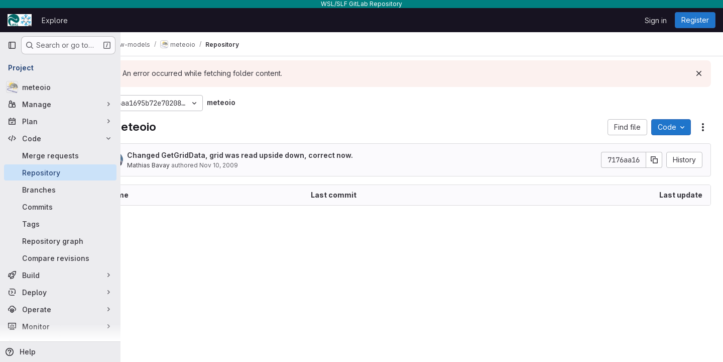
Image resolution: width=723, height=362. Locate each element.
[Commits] (60, 207)
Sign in (656, 20)
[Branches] (60, 190)
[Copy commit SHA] (654, 160)
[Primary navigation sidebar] (12, 45)
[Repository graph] (60, 241)
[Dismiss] (699, 73)
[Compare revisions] (60, 258)
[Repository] (60, 172)
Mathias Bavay (182, 165)
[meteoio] (60, 87)
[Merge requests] (60, 155)
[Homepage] (20, 20)
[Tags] (60, 224)
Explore (55, 20)
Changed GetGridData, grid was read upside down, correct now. (274, 155)
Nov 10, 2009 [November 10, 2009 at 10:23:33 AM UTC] (252, 165)
